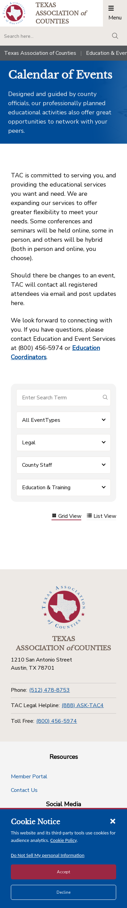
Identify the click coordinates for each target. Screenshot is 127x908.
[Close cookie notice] (112, 820)
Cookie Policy (63, 840)
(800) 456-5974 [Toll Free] (56, 721)
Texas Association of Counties (40, 53)
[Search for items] (58, 397)
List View (101, 516)
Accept (63, 872)
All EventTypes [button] (41, 420)
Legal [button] (29, 442)
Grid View (66, 516)
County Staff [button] (37, 465)
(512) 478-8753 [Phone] (49, 690)
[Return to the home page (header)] (14, 13)
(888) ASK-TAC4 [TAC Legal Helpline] (83, 705)
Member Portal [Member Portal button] (29, 776)
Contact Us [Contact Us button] (24, 790)
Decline (63, 892)
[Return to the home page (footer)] (63, 607)
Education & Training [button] (46, 487)
